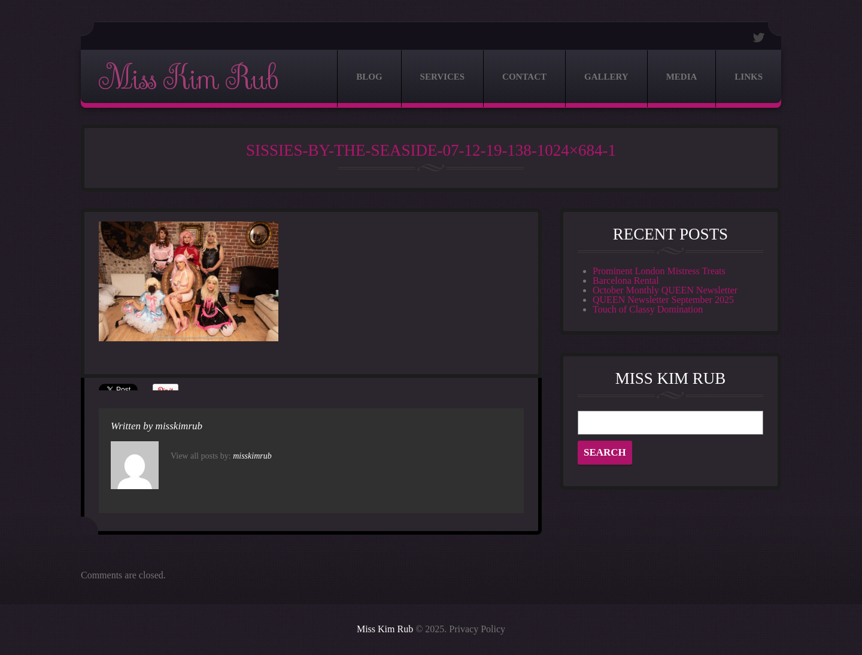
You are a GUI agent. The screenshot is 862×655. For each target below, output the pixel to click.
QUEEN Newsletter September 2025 (663, 300)
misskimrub (179, 426)
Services (442, 76)
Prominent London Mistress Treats (659, 271)
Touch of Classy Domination (648, 309)
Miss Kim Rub (188, 78)
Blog (369, 76)
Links (748, 76)
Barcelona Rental (626, 280)
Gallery (606, 76)
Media (681, 76)
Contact (524, 76)
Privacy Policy (477, 629)
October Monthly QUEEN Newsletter (665, 290)
